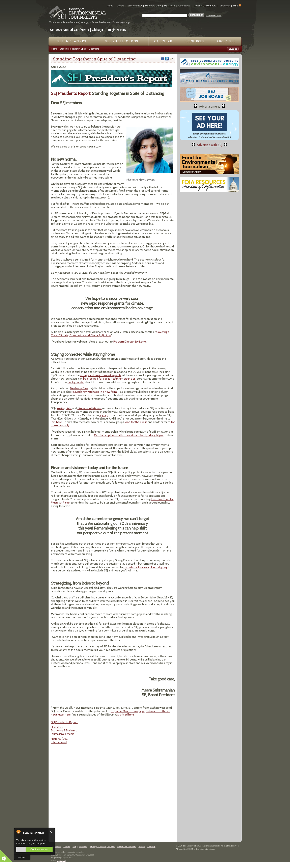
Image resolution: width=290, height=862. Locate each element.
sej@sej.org (61, 860)
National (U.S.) (59, 738)
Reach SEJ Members (205, 5)
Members (83, 846)
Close (51, 831)
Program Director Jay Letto (129, 341)
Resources (194, 41)
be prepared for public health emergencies (109, 378)
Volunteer (225, 5)
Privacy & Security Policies (102, 846)
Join (74, 846)
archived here (125, 714)
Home (110, 5)
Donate (120, 5)
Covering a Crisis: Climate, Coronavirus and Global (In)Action (110, 333)
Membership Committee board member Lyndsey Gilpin (129, 435)
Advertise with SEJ (209, 145)
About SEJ (226, 41)
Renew (142, 846)
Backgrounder (76, 382)
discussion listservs (90, 408)
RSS (235, 5)
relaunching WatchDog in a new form (94, 392)
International (59, 742)
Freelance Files (79, 388)
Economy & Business (64, 730)
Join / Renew (135, 5)
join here (56, 422)
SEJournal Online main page (128, 711)
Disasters (57, 727)
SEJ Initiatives (71, 41)
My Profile (169, 5)
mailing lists (64, 408)
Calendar (163, 41)
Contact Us (184, 5)
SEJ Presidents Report (64, 722)
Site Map (151, 846)
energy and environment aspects (100, 375)
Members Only (153, 5)
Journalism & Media (62, 734)
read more (22, 857)
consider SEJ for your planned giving (145, 567)
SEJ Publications (121, 41)
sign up (103, 415)
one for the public (136, 422)
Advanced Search (213, 15)
